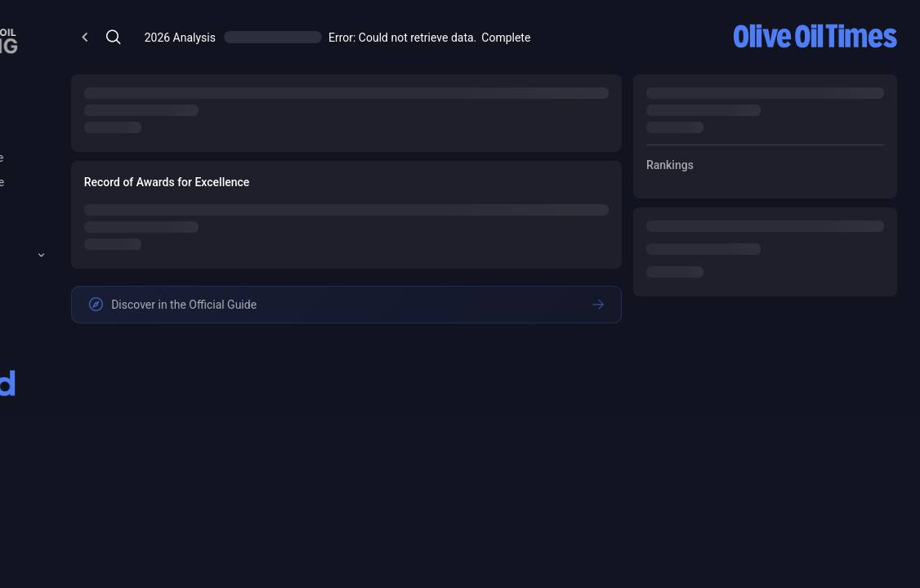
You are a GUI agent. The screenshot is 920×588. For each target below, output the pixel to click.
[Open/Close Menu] (289, 37)
